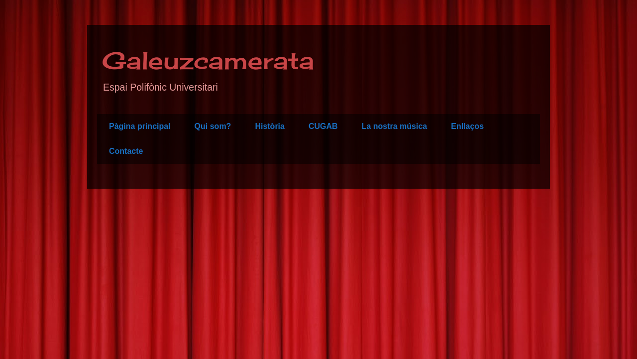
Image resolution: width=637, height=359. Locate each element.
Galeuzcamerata (208, 60)
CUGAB (323, 126)
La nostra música (394, 126)
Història (270, 126)
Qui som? (213, 126)
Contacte (126, 151)
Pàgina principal (140, 126)
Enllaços (467, 126)
